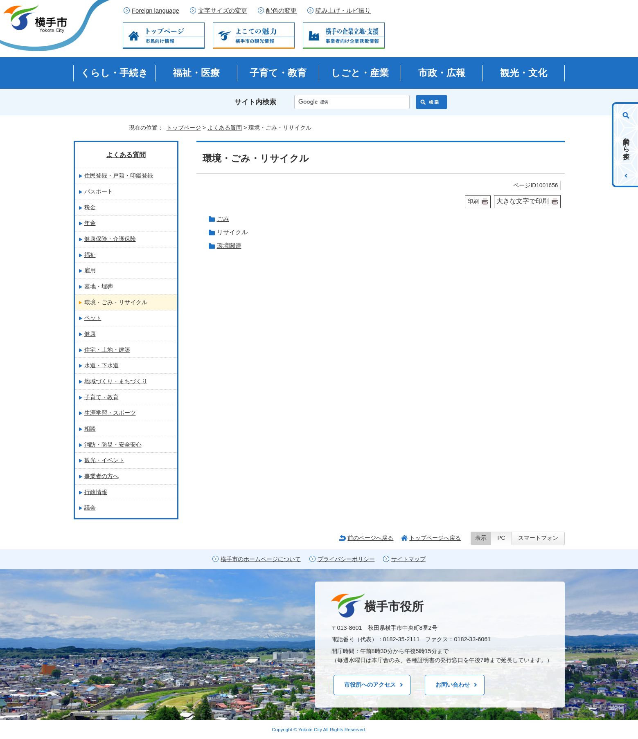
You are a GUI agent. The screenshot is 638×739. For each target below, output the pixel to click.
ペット (92, 317)
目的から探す (626, 145)
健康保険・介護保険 (110, 239)
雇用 (90, 270)
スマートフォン (538, 538)
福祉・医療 (196, 72)
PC (501, 538)
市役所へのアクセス (370, 684)
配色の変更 (281, 10)
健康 (90, 333)
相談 (90, 428)
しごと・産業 (360, 72)
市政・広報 (441, 72)
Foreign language (155, 10)
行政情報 (95, 492)
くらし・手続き (114, 72)
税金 (90, 207)
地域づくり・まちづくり (115, 381)
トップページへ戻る (435, 538)
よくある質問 (224, 127)
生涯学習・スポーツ (110, 412)
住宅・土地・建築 (107, 349)
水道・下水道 (101, 365)
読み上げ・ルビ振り (343, 10)
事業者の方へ (101, 476)
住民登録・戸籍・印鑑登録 (118, 175)
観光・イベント (104, 460)
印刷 (473, 201)
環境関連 (229, 245)
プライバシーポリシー (346, 559)
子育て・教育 (278, 72)
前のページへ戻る (370, 538)
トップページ (184, 127)
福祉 (90, 255)
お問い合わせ (452, 684)
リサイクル (232, 232)
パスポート (98, 191)
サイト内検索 (255, 102)
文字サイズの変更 (222, 10)
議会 (90, 507)
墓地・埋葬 (98, 286)
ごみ (223, 218)
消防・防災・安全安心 (113, 444)
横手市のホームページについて (261, 559)
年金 (90, 223)
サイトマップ (408, 559)
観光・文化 (523, 72)
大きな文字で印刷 (522, 201)
